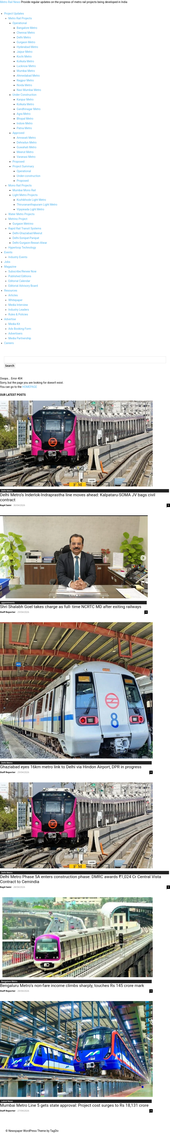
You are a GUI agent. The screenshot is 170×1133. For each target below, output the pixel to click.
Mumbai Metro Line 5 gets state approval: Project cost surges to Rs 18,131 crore (74, 1105)
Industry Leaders (18, 309)
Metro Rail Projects (20, 18)
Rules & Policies (18, 314)
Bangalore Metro (27, 27)
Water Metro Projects (21, 214)
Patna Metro (24, 128)
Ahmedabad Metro (28, 75)
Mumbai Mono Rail (24, 190)
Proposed (18, 161)
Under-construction (28, 175)
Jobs (7, 261)
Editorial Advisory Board (23, 285)
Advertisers (15, 333)
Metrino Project (17, 218)
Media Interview (18, 304)
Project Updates (14, 13)
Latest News (7, 1101)
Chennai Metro (26, 32)
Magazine (10, 266)
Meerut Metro (25, 152)
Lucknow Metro (26, 66)
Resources (10, 290)
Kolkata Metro (25, 61)
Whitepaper (15, 300)
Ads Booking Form (19, 328)
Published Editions (19, 276)
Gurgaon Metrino (23, 223)
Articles (13, 295)
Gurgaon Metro (26, 42)
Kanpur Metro (25, 99)
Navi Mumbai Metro (29, 90)
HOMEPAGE (29, 386)
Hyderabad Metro (27, 47)
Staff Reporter (8, 611)
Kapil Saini (5, 505)
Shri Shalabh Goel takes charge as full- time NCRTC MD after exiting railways (70, 606)
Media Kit (14, 324)
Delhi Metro (24, 37)
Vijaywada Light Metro (30, 209)
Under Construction (24, 94)
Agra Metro (23, 113)
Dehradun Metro (27, 142)
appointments (8, 602)
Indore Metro (25, 123)
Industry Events (17, 257)
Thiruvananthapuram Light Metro (37, 204)
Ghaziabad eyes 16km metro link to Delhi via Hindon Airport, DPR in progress (70, 766)
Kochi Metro (24, 56)
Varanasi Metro (26, 156)
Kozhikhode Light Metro (31, 199)
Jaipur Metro (24, 51)
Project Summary (23, 166)
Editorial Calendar (19, 281)
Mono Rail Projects (20, 185)
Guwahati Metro (26, 147)
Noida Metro (24, 85)
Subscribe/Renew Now (22, 271)
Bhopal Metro (25, 118)
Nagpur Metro (25, 80)
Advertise (10, 319)
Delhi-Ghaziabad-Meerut (27, 233)
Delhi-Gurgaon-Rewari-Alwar (30, 242)
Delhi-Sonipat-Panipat (26, 238)
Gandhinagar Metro (29, 109)
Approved (18, 133)
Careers (9, 343)
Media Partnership (19, 338)
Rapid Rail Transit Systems (24, 228)
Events (8, 252)
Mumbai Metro (26, 70)
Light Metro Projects (25, 195)
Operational (20, 23)
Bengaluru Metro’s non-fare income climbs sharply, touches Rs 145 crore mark (72, 985)
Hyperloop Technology (22, 247)
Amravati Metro (26, 137)
